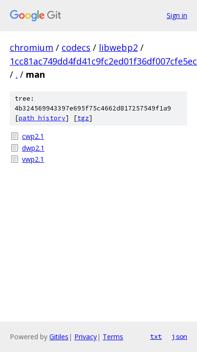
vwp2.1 (33, 159)
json (179, 336)
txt (156, 336)
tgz (83, 118)
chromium (31, 47)
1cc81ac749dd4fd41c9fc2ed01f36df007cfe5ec (103, 61)
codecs (76, 47)
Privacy (85, 336)
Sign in (177, 15)
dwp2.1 (33, 148)
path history (42, 118)
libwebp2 (118, 47)
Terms (113, 336)
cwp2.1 (33, 136)
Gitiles (58, 336)
